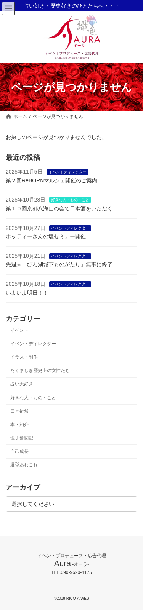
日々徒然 (19, 411)
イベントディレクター (67, 172)
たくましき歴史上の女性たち (40, 370)
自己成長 (19, 451)
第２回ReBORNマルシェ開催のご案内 (51, 180)
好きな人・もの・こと (70, 200)
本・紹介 (19, 424)
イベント (19, 330)
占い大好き (21, 384)
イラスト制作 (24, 357)
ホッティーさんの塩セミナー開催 (46, 236)
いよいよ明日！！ (27, 293)
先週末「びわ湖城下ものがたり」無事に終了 (59, 265)
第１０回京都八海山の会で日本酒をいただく (59, 208)
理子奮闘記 (21, 438)
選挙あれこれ (24, 464)
